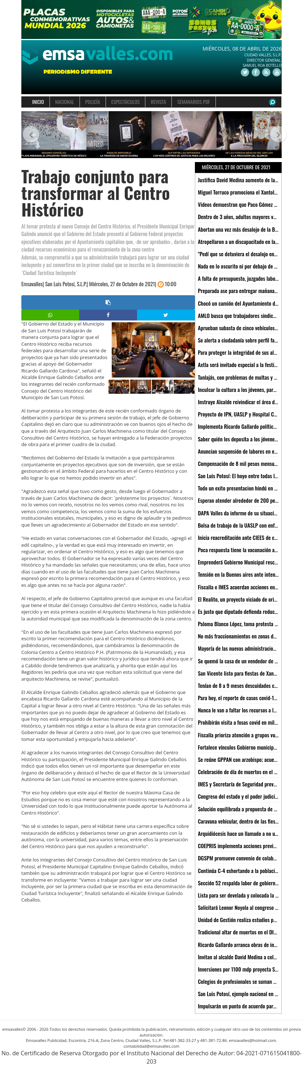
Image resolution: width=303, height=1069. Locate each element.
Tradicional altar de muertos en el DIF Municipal (248, 932)
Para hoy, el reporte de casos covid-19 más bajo (247, 698)
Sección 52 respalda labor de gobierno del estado (249, 883)
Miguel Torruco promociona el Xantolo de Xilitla (247, 192)
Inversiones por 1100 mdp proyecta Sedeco (242, 969)
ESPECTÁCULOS (125, 101)
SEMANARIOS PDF (193, 101)
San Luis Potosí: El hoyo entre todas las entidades (249, 476)
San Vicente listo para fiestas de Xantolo (240, 673)
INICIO (38, 101)
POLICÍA (92, 101)
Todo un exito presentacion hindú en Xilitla (242, 488)
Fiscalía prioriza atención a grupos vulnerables (246, 735)
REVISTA (158, 101)
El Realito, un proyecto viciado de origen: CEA (245, 599)
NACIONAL (64, 101)
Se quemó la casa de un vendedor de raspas (243, 661)
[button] (27, 135)
